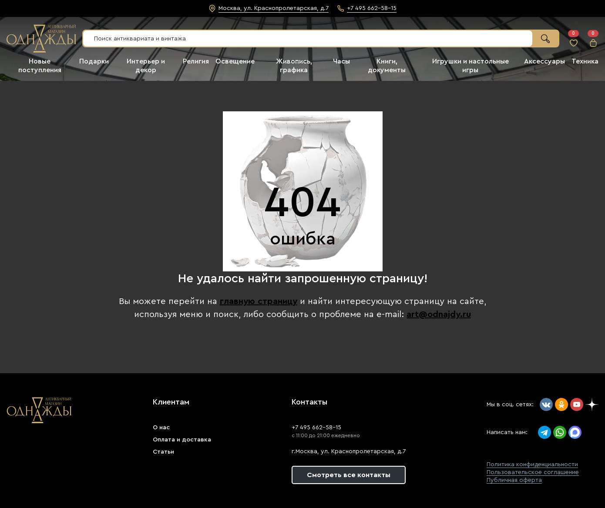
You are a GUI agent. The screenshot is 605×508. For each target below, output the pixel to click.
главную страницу (258, 301)
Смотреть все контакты (348, 474)
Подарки (94, 61)
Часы (341, 61)
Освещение (235, 61)
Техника (584, 61)
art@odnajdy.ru (439, 314)
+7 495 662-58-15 (316, 427)
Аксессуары (544, 61)
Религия (196, 61)
